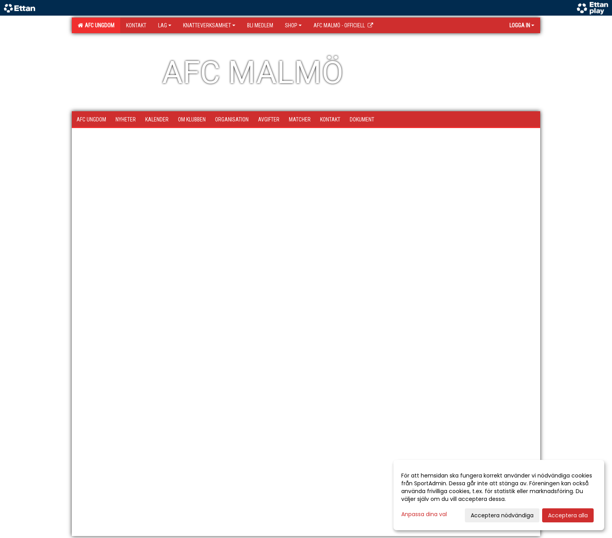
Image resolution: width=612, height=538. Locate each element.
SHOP (293, 25)
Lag (164, 25)
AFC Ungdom (96, 25)
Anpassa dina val (424, 514)
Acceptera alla (568, 515)
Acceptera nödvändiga (502, 515)
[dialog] (498, 495)
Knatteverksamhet (209, 25)
